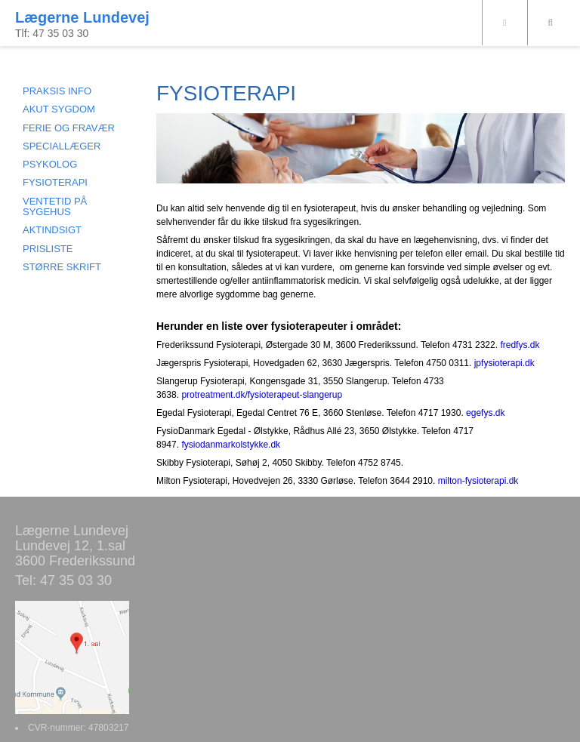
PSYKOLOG (50, 164)
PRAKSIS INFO (57, 91)
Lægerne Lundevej (82, 17)
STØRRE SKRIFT (62, 266)
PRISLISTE (47, 248)
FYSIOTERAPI (55, 182)
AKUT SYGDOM (59, 109)
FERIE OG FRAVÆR (69, 128)
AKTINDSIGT (52, 230)
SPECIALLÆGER (61, 146)
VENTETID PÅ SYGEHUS (55, 206)
